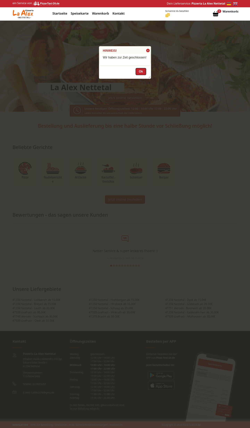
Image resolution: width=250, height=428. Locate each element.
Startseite (59, 13)
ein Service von (35, 3)
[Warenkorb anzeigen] (215, 14)
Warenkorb (100, 13)
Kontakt (118, 13)
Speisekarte (80, 13)
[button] (147, 50)
